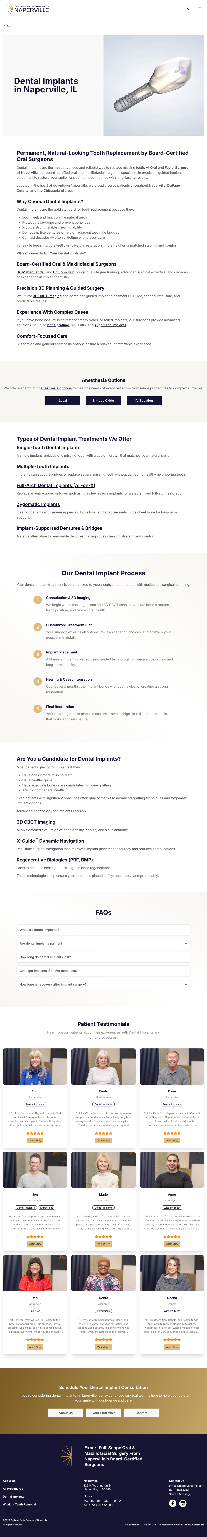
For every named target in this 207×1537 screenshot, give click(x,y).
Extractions (46, 1207)
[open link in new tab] (172, 1503)
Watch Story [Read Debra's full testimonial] (103, 1346)
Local (63, 400)
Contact (141, 1412)
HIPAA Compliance (194, 1524)
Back (8, 26)
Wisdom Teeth (172, 1207)
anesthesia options (56, 388)
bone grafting (58, 324)
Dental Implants (35, 1103)
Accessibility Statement (170, 1524)
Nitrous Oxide (103, 400)
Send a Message (180, 1493)
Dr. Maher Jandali (31, 272)
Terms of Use (149, 1524)
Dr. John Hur (63, 272)
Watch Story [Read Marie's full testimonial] (103, 1243)
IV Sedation (144, 400)
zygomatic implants (110, 324)
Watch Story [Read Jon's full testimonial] (35, 1243)
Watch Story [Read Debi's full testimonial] (35, 1346)
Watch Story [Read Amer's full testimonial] (172, 1243)
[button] (199, 8)
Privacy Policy (132, 1524)
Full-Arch (35, 1310)
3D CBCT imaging (47, 296)
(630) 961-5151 (179, 1489)
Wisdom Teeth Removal (19, 1504)
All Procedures (13, 1488)
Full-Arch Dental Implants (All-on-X (55, 485)
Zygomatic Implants (38, 503)
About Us (66, 1412)
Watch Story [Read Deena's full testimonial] (172, 1346)
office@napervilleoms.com (186, 1485)
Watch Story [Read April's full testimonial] (35, 1140)
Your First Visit (103, 1412)
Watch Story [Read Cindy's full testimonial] (103, 1140)
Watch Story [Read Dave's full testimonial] (172, 1140)
